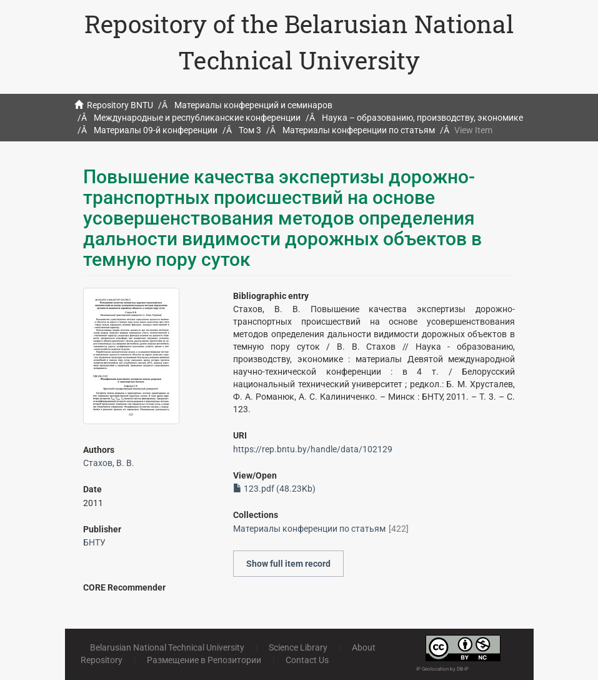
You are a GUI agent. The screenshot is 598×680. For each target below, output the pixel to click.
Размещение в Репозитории (204, 660)
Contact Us (307, 660)
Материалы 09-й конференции (155, 130)
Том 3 (250, 130)
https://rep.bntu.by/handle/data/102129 (312, 449)
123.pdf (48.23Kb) (274, 489)
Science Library (298, 647)
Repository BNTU (120, 105)
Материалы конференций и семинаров (253, 105)
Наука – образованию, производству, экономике (422, 118)
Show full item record (288, 564)
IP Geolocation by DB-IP (442, 669)
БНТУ (94, 542)
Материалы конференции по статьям (358, 130)
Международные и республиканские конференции (197, 118)
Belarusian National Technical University (167, 647)
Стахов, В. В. (108, 463)
